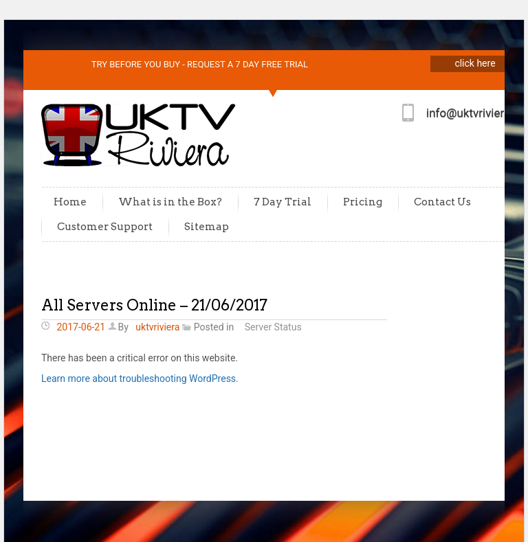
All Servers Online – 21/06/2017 (154, 305)
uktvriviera (157, 326)
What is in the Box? (170, 202)
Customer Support (105, 227)
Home (70, 202)
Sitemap (206, 227)
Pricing (362, 202)
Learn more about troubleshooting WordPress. (140, 378)
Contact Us (442, 202)
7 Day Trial (282, 202)
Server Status (273, 326)
